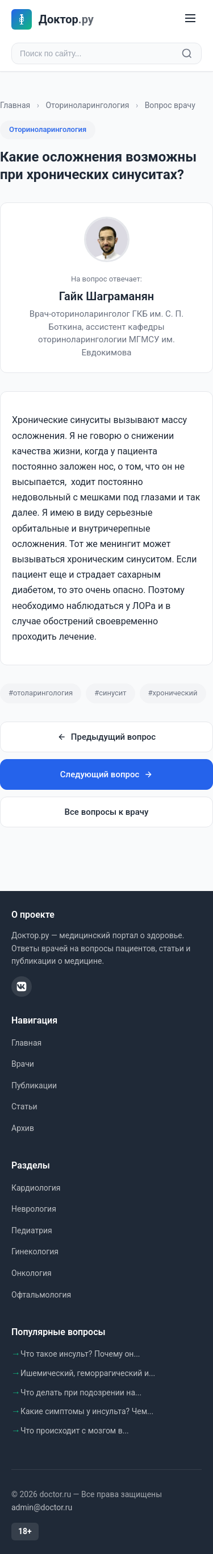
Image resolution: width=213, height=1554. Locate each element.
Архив (22, 1128)
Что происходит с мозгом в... (74, 1430)
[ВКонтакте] (21, 986)
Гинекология (35, 1251)
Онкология (31, 1273)
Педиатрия (31, 1230)
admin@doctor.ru (41, 1507)
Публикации (34, 1085)
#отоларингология (41, 693)
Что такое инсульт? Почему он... (80, 1353)
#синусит (110, 693)
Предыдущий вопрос (106, 737)
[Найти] (187, 53)
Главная (15, 105)
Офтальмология (41, 1294)
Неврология (33, 1208)
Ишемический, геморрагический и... (87, 1373)
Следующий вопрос (106, 774)
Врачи (22, 1063)
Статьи (24, 1106)
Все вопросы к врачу (107, 812)
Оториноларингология (87, 105)
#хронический (173, 693)
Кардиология (35, 1187)
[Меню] (190, 19)
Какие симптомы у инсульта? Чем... (86, 1411)
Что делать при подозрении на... (80, 1392)
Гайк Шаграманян (106, 296)
